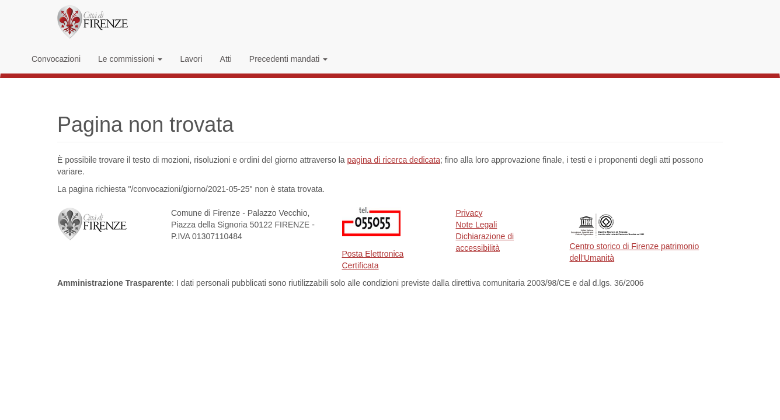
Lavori (191, 59)
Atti (226, 59)
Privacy (469, 213)
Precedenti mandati (288, 59)
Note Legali (476, 224)
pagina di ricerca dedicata (393, 159)
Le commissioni (130, 59)
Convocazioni (56, 59)
